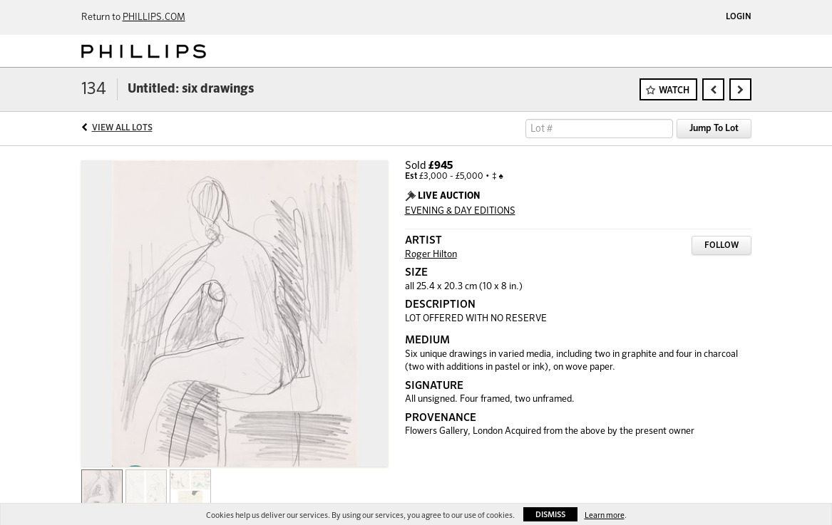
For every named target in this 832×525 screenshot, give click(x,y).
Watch (674, 90)
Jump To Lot (714, 128)
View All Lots (122, 128)
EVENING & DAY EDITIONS (460, 211)
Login (738, 17)
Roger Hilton (431, 254)
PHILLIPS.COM (154, 17)
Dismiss (550, 515)
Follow (721, 245)
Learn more (605, 515)
